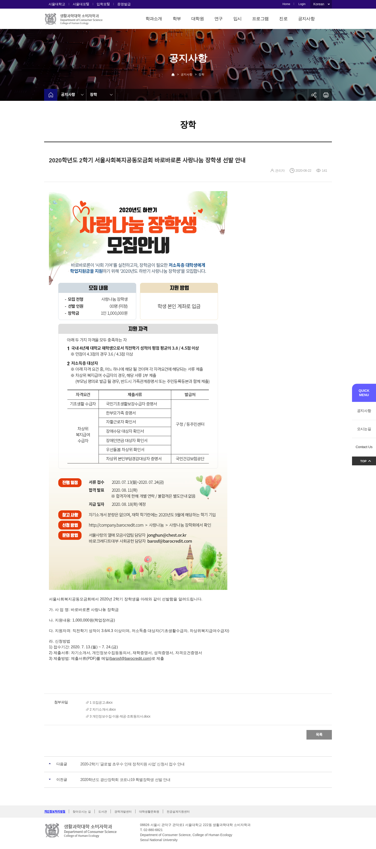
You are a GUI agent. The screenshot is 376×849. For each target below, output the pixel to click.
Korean (318, 4)
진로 (283, 18)
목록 (319, 735)
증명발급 (124, 4)
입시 (237, 18)
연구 (218, 18)
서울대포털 (81, 4)
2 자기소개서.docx (103, 709)
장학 (201, 74)
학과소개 (154, 18)
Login (301, 4)
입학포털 (103, 4)
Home (286, 4)
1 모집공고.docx (101, 702)
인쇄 (326, 95)
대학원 (197, 18)
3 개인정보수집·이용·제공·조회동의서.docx (120, 716)
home (50, 95)
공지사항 (306, 18)
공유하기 (314, 95)
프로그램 (260, 18)
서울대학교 (56, 4)
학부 (177, 18)
